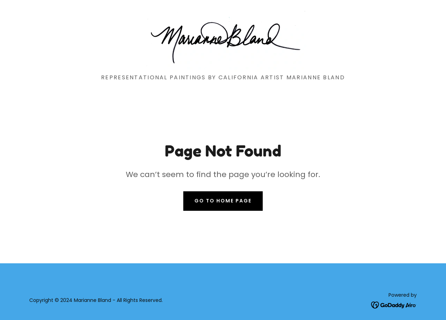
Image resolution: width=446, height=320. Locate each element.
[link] (223, 39)
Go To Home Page (223, 200)
